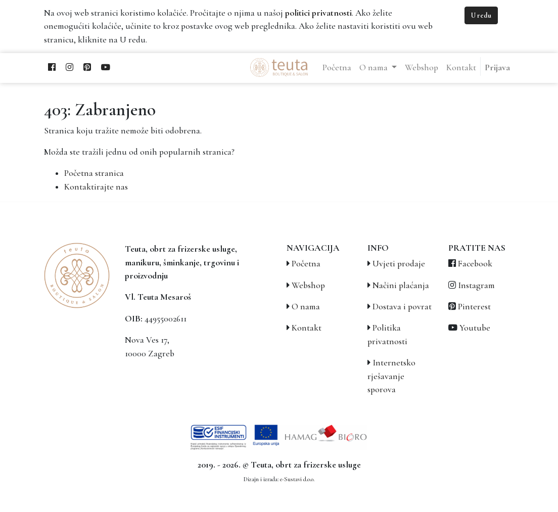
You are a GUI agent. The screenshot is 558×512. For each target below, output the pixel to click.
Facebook (475, 263)
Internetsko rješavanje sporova (391, 376)
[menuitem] (336, 67)
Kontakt (306, 327)
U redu (481, 15)
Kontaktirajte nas (96, 186)
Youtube (474, 327)
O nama (306, 306)
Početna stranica (94, 173)
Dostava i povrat (402, 306)
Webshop (308, 285)
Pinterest (474, 306)
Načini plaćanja (401, 285)
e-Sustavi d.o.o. (297, 479)
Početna (306, 263)
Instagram (476, 285)
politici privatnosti (318, 13)
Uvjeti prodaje (399, 263)
